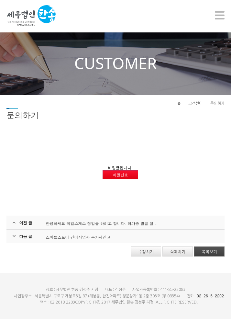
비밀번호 (120, 178)
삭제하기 (177, 255)
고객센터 (195, 106)
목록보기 (209, 255)
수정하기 (146, 255)
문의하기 (217, 106)
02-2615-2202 (210, 299)
